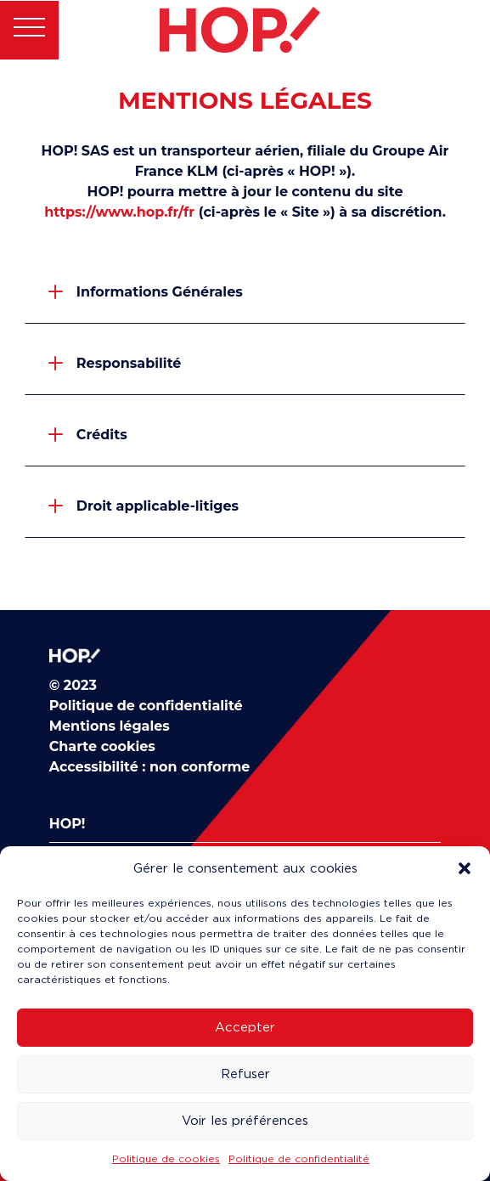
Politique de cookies (166, 1158)
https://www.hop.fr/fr (119, 212)
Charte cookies (102, 746)
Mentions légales (109, 726)
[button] (464, 868)
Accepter (245, 1027)
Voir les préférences (245, 1120)
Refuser (245, 1074)
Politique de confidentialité (298, 1158)
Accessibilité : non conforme (150, 767)
